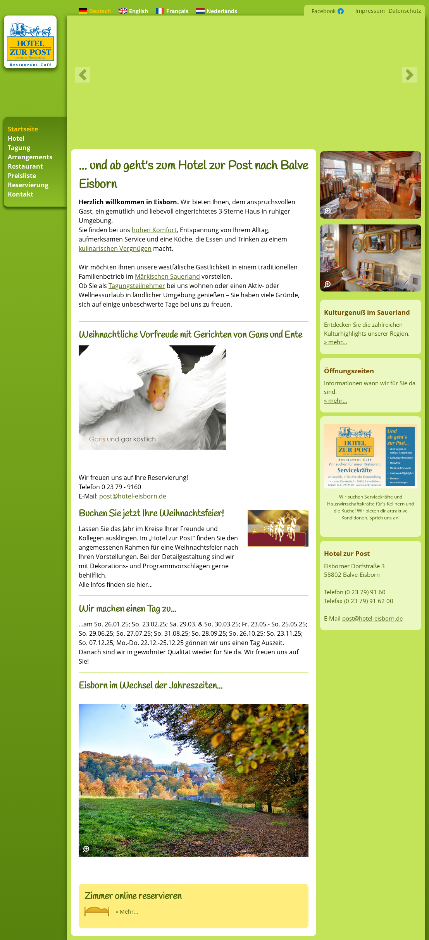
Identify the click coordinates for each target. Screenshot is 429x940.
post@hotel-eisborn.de (132, 496)
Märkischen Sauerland (167, 276)
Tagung (19, 147)
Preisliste (22, 175)
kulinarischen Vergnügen (115, 248)
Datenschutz (405, 10)
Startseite (23, 129)
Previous (82, 75)
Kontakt (20, 194)
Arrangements (30, 157)
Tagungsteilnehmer (137, 285)
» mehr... (335, 342)
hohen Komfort (154, 230)
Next (409, 75)
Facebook (324, 11)
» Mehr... (126, 911)
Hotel (16, 138)
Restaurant (25, 166)
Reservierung (28, 185)
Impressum (370, 10)
